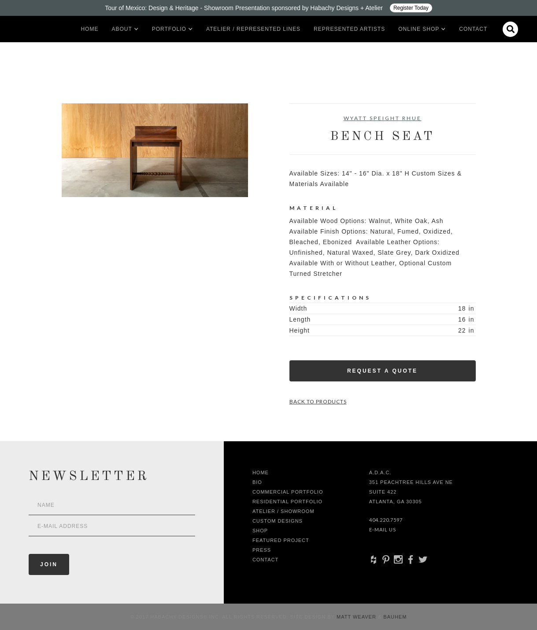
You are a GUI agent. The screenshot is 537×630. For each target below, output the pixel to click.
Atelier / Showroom (283, 511)
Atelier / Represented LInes (253, 29)
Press (261, 550)
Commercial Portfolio (287, 491)
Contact (473, 29)
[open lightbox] (155, 150)
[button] (121, 29)
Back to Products (318, 401)
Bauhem (394, 616)
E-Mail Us (382, 529)
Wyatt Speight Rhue (383, 118)
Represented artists (349, 29)
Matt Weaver (357, 616)
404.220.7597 (386, 520)
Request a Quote (382, 371)
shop (260, 530)
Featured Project (280, 540)
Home (89, 29)
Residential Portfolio (287, 501)
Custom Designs (277, 521)
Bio (257, 482)
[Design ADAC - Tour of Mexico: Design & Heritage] (268, 8)
